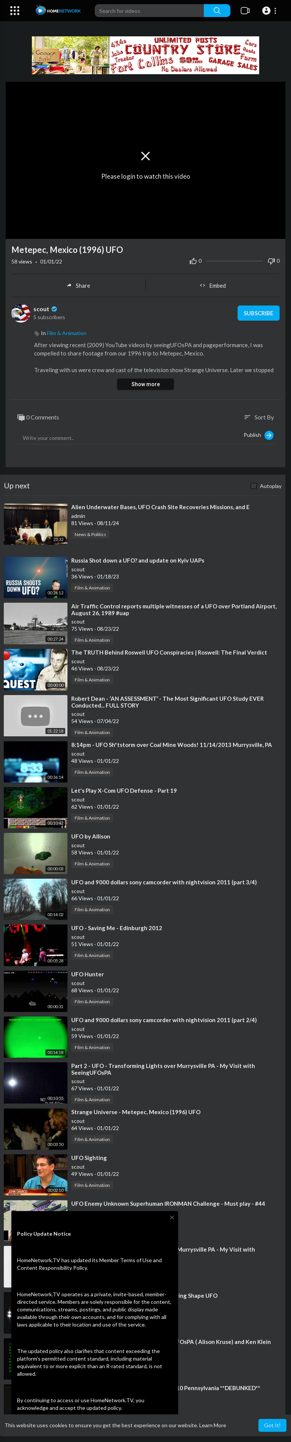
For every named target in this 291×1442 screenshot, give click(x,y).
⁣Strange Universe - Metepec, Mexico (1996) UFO (135, 1111)
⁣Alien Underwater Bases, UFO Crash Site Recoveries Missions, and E (160, 507)
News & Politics (90, 534)
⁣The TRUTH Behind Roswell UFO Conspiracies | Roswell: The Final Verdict (169, 652)
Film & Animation (66, 333)
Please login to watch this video (145, 176)
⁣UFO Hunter (87, 974)
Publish (259, 435)
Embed (213, 285)
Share (78, 285)
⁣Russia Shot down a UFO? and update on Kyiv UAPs (137, 560)
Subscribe (259, 313)
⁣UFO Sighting (89, 1157)
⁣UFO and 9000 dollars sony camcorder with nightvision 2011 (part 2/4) (164, 1019)
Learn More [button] (212, 1425)
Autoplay (271, 486)
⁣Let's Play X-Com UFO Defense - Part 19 (124, 790)
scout (45, 308)
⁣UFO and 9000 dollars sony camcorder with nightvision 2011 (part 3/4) (164, 882)
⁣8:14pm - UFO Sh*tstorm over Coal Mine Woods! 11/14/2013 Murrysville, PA (171, 744)
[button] (270, 10)
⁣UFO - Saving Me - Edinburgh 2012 (116, 927)
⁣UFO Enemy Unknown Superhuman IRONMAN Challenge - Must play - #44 (168, 1203)
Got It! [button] (272, 1425)
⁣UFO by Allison (90, 836)
